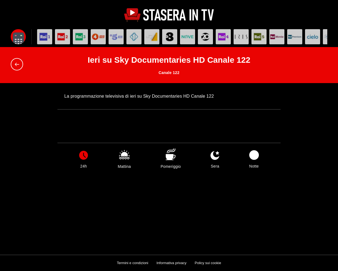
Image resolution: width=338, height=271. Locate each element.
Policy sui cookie (208, 263)
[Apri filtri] (18, 36)
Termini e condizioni (132, 263)
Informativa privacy (171, 263)
